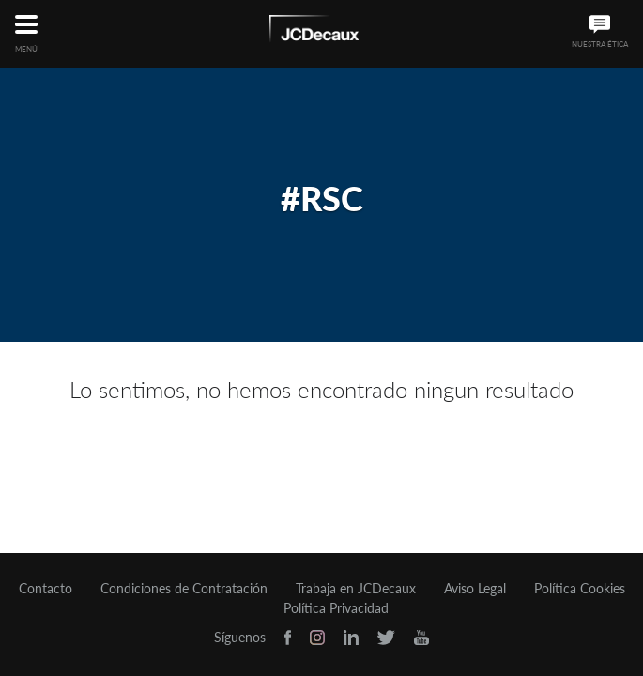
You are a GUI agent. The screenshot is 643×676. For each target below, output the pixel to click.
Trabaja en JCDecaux (356, 588)
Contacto (45, 588)
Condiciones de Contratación (184, 588)
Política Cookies (579, 588)
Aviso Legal (475, 588)
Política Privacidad (336, 608)
